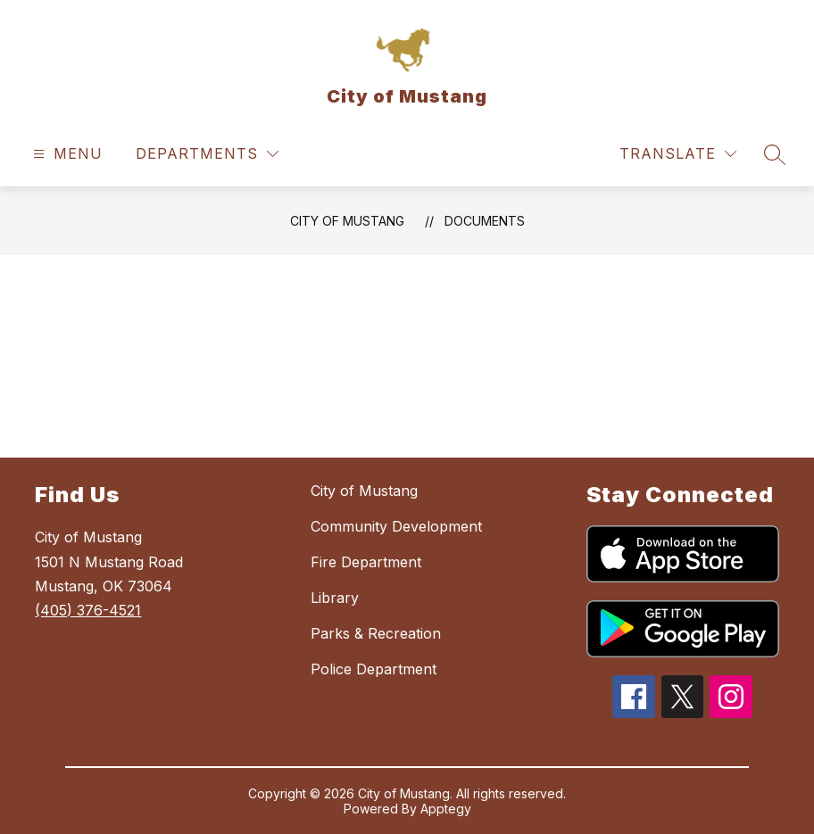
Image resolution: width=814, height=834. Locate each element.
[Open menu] (66, 154)
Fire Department (366, 562)
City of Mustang (347, 220)
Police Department (373, 669)
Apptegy (445, 808)
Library (335, 598)
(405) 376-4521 (88, 610)
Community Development (396, 526)
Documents (484, 220)
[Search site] (774, 154)
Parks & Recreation (376, 633)
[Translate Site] (678, 154)
